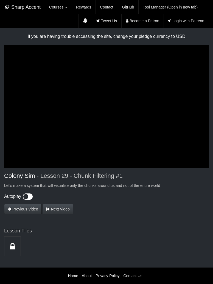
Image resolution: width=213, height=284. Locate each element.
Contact (106, 7)
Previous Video (23, 209)
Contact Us (132, 276)
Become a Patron (142, 21)
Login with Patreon (186, 21)
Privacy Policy (107, 276)
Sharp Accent (22, 7)
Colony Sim (19, 175)
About (87, 276)
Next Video (58, 209)
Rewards (83, 7)
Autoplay (18, 196)
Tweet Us (106, 21)
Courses (58, 7)
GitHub (128, 7)
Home (73, 276)
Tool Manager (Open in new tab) (170, 7)
